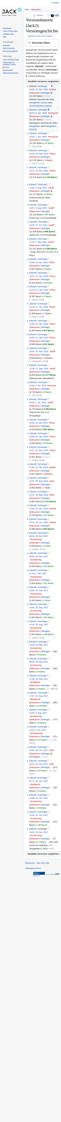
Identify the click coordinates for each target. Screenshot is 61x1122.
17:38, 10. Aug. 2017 (38, 679)
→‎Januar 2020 (36, 300)
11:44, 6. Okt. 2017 (38, 573)
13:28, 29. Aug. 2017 (38, 645)
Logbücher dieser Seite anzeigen (40, 36)
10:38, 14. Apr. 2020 (38, 262)
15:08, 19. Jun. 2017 (38, 798)
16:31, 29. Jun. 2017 (38, 750)
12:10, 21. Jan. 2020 (38, 290)
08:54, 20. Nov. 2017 (38, 536)
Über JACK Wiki (43, 863)
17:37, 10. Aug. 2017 (38, 696)
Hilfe (57, 15)
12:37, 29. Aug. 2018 (38, 481)
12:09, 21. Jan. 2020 (38, 324)
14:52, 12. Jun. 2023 (38, 89)
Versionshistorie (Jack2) (40, 106)
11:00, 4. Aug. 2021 (38, 188)
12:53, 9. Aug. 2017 (38, 713)
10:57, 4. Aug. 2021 (38, 208)
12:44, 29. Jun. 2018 (38, 508)
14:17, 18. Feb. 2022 (38, 170)
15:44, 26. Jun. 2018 (38, 522)
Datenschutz (30, 863)
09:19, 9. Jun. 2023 (38, 113)
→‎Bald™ (52, 689)
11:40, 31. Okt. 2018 (38, 467)
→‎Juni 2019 (35, 395)
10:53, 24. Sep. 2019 (38, 351)
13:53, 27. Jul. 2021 (38, 225)
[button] (42, 43)
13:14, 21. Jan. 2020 (38, 276)
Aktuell (33, 110)
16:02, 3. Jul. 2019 (37, 402)
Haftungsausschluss (33, 868)
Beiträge (45, 93)
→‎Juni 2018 (35, 146)
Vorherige (42, 86)
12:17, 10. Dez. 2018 (38, 450)
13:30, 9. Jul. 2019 (37, 385)
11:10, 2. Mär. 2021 (38, 242)
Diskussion (35, 93)
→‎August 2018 (36, 460)
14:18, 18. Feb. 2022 (38, 154)
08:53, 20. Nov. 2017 (38, 556)
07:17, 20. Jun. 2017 (38, 781)
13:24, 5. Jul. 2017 (37, 730)
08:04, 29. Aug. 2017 (38, 662)
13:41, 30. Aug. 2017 (38, 624)
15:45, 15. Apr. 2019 (38, 423)
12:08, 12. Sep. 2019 (38, 368)
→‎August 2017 (36, 638)
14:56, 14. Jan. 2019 (38, 436)
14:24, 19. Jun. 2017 (38, 832)
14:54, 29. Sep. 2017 (38, 607)
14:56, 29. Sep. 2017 (38, 590)
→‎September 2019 (38, 361)
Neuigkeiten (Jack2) (38, 102)
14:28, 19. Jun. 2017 (38, 815)
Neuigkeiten (34, 126)
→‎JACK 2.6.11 (36, 163)
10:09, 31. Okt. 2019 (38, 337)
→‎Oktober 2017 (37, 549)
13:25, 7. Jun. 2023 (38, 137)
